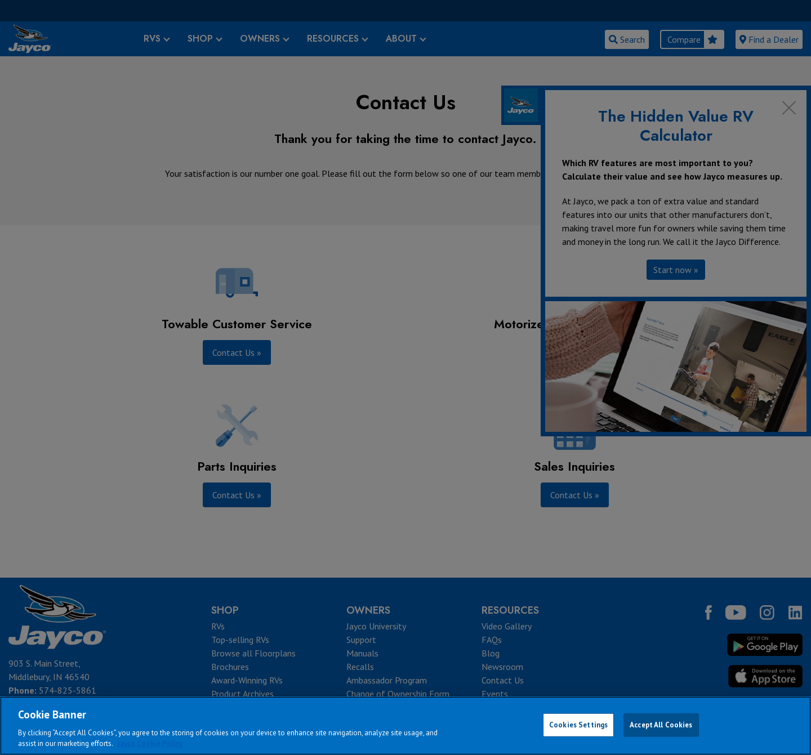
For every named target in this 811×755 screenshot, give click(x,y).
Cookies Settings (578, 725)
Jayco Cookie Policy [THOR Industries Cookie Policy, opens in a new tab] (149, 743)
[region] (405, 725)
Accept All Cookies (661, 725)
